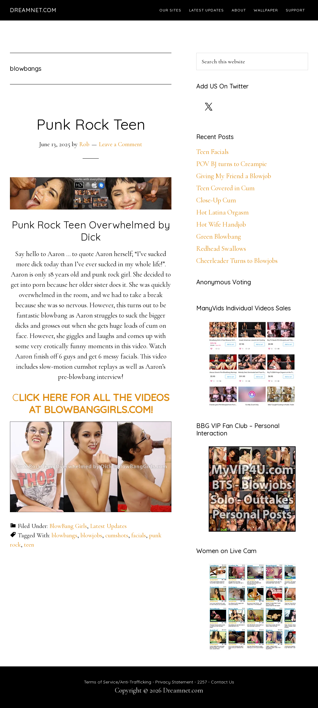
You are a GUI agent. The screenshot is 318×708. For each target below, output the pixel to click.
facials (138, 535)
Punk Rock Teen (90, 124)
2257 (202, 682)
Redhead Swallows (221, 249)
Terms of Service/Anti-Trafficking (118, 682)
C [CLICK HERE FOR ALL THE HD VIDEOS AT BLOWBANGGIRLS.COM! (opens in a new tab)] (90, 403)
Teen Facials (212, 152)
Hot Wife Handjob (221, 224)
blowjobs (91, 535)
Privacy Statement (174, 682)
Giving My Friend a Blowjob (233, 176)
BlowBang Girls (68, 526)
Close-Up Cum (216, 200)
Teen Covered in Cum (225, 188)
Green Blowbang (218, 236)
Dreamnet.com (33, 10)
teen (29, 544)
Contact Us (222, 682)
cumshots (116, 535)
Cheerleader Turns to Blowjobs (237, 261)
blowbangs (64, 535)
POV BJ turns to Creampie (231, 164)
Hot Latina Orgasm (222, 212)
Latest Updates (108, 526)
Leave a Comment (120, 144)
